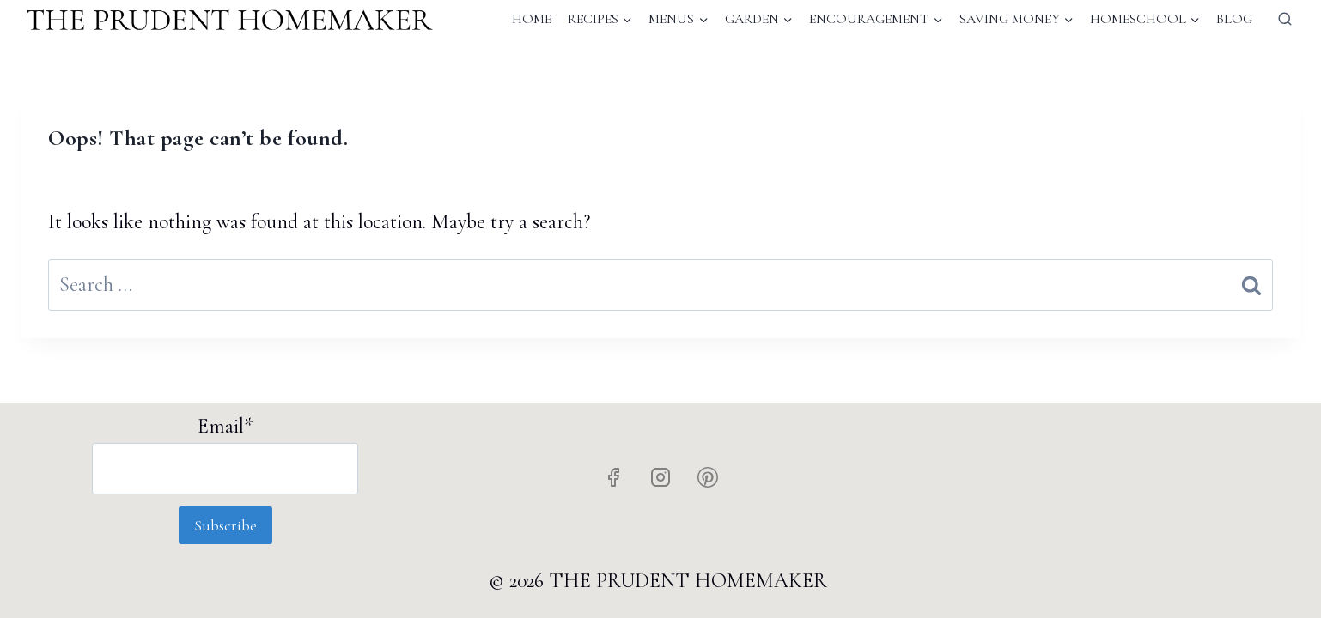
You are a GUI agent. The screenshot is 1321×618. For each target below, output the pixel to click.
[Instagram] (660, 477)
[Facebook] (613, 477)
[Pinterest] (707, 477)
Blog (1234, 18)
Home (531, 18)
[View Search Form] (1284, 18)
